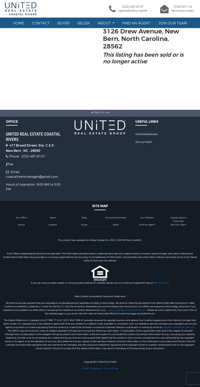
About (105, 23)
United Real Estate (146, 134)
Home (18, 23)
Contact (41, 23)
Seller (83, 23)
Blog (84, 217)
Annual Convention (115, 217)
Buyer (64, 23)
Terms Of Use (111, 368)
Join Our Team (172, 23)
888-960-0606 (161, 282)
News (53, 217)
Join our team (143, 142)
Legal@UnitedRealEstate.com (179, 327)
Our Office (21, 217)
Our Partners (147, 217)
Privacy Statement (92, 368)
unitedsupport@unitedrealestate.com (126, 310)
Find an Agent (136, 23)
